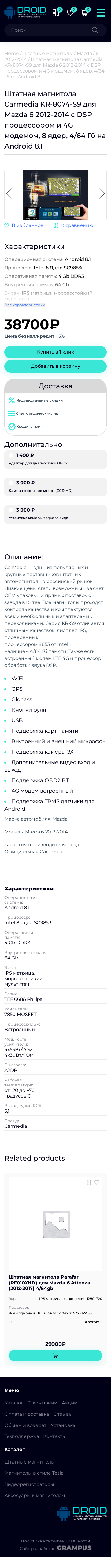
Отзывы (63, 1414)
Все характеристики (24, 305)
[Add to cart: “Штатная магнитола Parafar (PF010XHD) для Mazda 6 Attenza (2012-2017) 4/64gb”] (55, 1355)
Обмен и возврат (25, 1425)
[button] (102, 193)
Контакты (54, 1436)
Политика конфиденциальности (55, 1541)
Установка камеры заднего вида (55, 514)
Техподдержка (21, 1436)
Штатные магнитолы (48, 53)
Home (11, 53)
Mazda (84, 53)
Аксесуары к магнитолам (34, 1495)
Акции (69, 1403)
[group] (55, 195)
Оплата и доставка (26, 1414)
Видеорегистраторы (29, 1484)
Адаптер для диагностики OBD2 (55, 459)
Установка (63, 1425)
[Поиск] (99, 30)
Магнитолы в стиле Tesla (33, 1473)
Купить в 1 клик (55, 352)
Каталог (13, 1403)
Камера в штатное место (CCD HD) (55, 486)
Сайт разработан (55, 1548)
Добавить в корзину (55, 366)
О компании (42, 1403)
